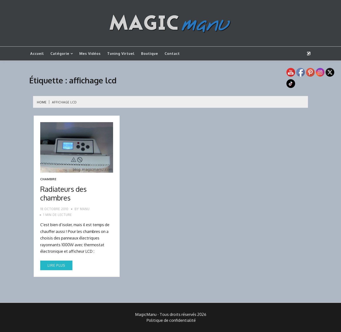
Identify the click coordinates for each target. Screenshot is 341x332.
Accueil (37, 53)
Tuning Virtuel (121, 53)
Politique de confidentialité (171, 320)
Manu (85, 209)
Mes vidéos (90, 53)
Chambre (48, 179)
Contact (172, 53)
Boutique (149, 53)
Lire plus (56, 265)
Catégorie (59, 53)
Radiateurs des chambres (63, 193)
